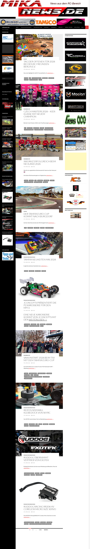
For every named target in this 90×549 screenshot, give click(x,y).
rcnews (26, 79)
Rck (32, 375)
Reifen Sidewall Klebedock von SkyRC (37, 411)
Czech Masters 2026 (39, 129)
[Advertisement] (75, 161)
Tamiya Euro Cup (41, 373)
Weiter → (46, 529)
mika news (51, 78)
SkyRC (40, 424)
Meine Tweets (4, 94)
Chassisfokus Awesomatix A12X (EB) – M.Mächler (7, 139)
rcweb (26, 78)
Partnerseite (39, 474)
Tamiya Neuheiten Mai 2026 (40, 259)
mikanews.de (5, 27)
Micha (33, 69)
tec (25, 227)
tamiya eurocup (33, 373)
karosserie (27, 324)
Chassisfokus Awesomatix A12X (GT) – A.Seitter (7, 128)
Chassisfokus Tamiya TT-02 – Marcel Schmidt (7, 150)
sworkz (31, 180)
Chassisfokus (5, 113)
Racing (26, 180)
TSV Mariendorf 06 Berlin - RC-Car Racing (33, 376)
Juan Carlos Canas (29, 182)
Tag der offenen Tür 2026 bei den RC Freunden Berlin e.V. (39, 64)
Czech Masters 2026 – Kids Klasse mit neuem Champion (39, 114)
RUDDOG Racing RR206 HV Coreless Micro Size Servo (40, 508)
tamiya (26, 373)
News (17, 27)
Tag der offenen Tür (36, 78)
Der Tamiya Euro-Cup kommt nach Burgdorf (38, 215)
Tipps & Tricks (77, 27)
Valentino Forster (49, 129)
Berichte (60, 27)
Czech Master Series (29, 129)
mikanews (45, 78)
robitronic (32, 424)
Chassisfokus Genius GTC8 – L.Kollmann (7, 162)
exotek (42, 473)
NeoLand (45, 182)
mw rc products (38, 182)
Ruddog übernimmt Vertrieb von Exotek (36, 458)
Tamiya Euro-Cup (49, 227)
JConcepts (33, 324)
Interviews (46, 27)
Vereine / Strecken (68, 27)
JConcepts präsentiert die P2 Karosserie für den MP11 (40, 305)
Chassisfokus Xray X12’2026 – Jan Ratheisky (7, 117)
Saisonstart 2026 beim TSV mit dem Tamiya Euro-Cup (39, 359)
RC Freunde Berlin (33, 79)
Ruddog (37, 473)
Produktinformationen (26, 27)
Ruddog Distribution (29, 473)
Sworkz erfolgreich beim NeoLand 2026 (40, 162)
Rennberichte (27, 109)
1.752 (40, 529)
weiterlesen (50, 73)
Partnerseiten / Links (38, 27)
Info (82, 27)
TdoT (40, 79)
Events (25, 59)
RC (30, 78)
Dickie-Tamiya (46, 376)
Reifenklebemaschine (34, 425)
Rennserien (53, 27)
